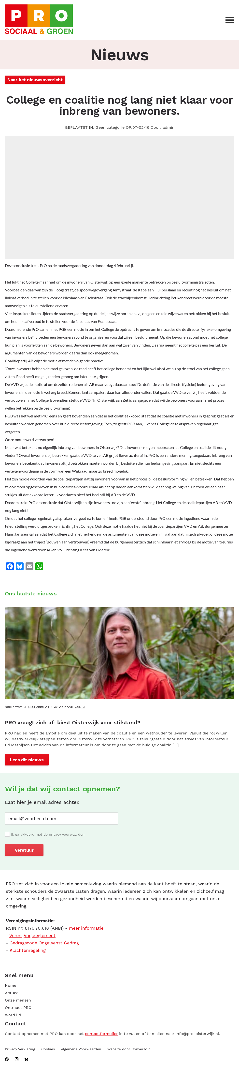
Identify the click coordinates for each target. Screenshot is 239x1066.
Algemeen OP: (39, 707)
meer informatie (86, 928)
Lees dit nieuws (27, 759)
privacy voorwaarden (66, 834)
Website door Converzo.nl (129, 1049)
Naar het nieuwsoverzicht (35, 79)
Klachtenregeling (28, 950)
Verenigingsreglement (32, 935)
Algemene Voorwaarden (81, 1049)
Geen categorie (110, 127)
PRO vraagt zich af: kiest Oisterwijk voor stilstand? (73, 722)
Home (10, 985)
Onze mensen (18, 1000)
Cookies (48, 1049)
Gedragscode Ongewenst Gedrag (44, 942)
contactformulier (101, 1033)
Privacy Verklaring (20, 1049)
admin (168, 127)
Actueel (12, 992)
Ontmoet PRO (18, 1007)
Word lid (13, 1015)
